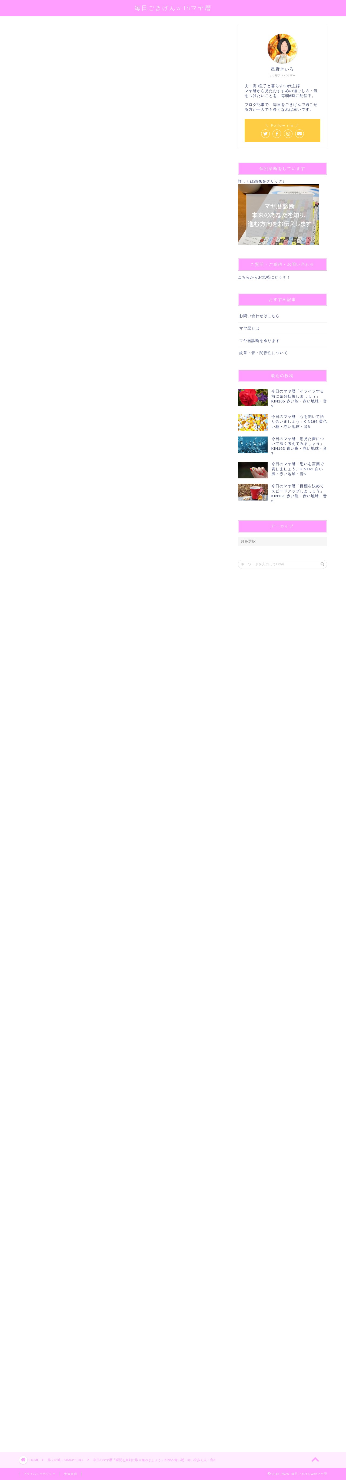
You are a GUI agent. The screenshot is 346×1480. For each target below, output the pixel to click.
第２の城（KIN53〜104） (39, 31)
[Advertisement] (120, 1235)
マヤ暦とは (249, 328)
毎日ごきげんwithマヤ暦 (173, 7)
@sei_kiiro (103, 93)
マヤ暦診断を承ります (259, 341)
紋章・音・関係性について (263, 353)
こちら (244, 277)
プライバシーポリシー (39, 1473)
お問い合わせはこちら (259, 316)
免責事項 (70, 1473)
